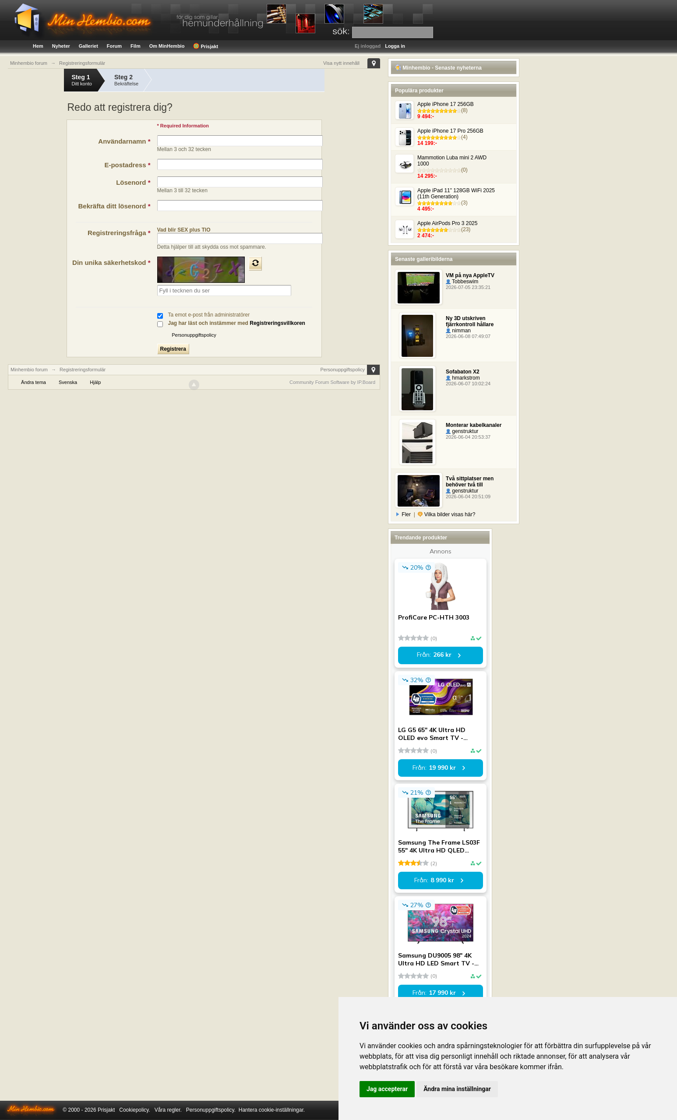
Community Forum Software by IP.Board (332, 382)
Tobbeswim (462, 281)
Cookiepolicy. (134, 1110)
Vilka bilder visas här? (446, 514)
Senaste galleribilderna (423, 259)
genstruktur (462, 431)
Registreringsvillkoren (277, 323)
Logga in (395, 46)
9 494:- (425, 116)
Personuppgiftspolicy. (211, 1110)
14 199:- (427, 143)
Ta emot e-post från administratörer (209, 315)
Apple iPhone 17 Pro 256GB (450, 131)
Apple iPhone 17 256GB (445, 104)
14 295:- (427, 176)
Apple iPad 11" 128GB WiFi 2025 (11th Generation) (456, 193)
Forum (114, 46)
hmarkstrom (463, 378)
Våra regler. (168, 1110)
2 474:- (425, 235)
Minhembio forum (29, 369)
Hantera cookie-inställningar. (272, 1110)
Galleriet (88, 46)
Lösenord (133, 182)
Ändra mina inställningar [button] (457, 1088)
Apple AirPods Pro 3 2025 (447, 223)
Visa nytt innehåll (341, 63)
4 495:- (425, 209)
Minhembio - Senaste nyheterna (438, 68)
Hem (38, 46)
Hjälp (95, 382)
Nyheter (61, 46)
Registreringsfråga (119, 232)
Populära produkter (419, 91)
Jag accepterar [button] (387, 1088)
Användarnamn (124, 141)
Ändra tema (33, 382)
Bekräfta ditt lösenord (114, 206)
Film (135, 46)
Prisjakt (205, 46)
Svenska (68, 382)
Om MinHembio (167, 46)
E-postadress (127, 165)
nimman (458, 331)
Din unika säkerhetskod (111, 262)
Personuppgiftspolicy (194, 335)
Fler (403, 514)
